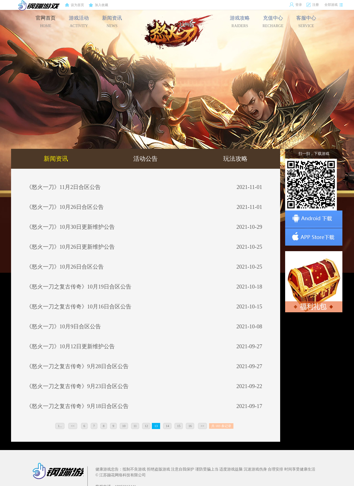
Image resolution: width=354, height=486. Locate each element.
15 (178, 426)
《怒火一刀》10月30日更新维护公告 (70, 227)
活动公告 (145, 158)
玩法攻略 (235, 158)
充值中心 (272, 21)
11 (135, 426)
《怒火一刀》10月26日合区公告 (65, 207)
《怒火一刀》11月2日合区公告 (63, 187)
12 (146, 426)
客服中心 (306, 21)
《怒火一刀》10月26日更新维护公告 (70, 247)
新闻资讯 (112, 21)
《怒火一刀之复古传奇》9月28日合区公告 (77, 366)
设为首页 (74, 5)
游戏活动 (79, 21)
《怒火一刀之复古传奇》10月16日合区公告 (78, 306)
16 (190, 426)
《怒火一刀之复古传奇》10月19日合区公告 (78, 287)
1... (60, 426)
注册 (312, 4)
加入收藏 (98, 5)
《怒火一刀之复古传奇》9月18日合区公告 (77, 406)
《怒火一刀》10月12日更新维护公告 (70, 346)
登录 (295, 4)
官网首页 (46, 21)
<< (73, 426)
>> (202, 426)
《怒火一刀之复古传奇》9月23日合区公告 (77, 386)
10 (124, 426)
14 (167, 426)
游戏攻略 (240, 21)
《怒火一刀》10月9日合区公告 (63, 326)
